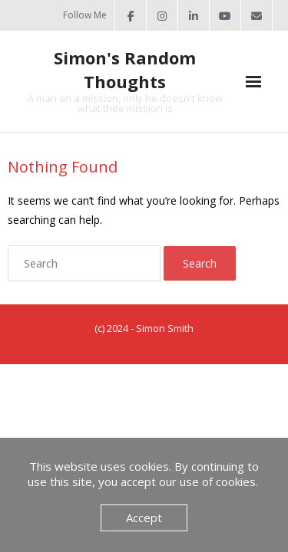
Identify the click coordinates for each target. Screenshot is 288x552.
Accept (144, 517)
